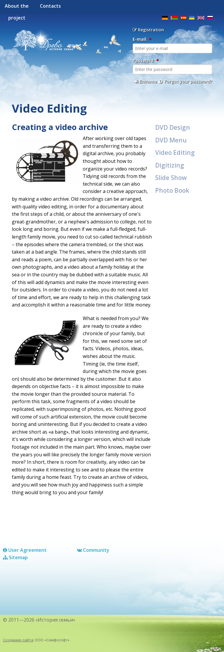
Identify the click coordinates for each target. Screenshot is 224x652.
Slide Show (171, 177)
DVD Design (172, 127)
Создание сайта (18, 640)
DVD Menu (171, 140)
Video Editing (175, 152)
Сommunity (93, 550)
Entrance (145, 81)
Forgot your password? (185, 81)
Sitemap (15, 557)
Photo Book (172, 190)
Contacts (50, 6)
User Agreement (25, 550)
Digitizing (169, 165)
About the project (17, 8)
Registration (148, 30)
